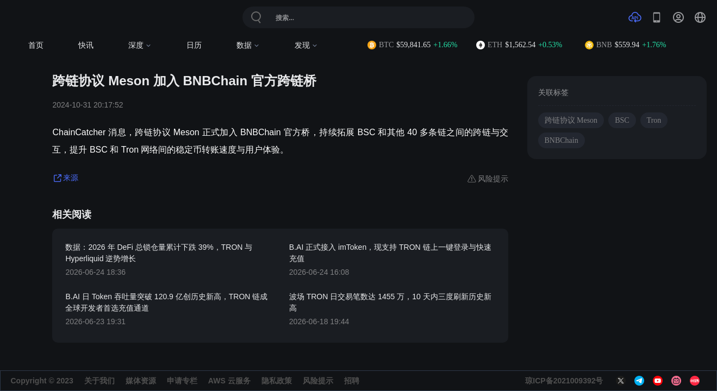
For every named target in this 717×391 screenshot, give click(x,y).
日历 (194, 45)
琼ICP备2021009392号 (564, 380)
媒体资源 (141, 380)
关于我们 (99, 380)
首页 (35, 45)
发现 (306, 45)
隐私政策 (276, 380)
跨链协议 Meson (571, 120)
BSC (622, 120)
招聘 (351, 380)
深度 (140, 45)
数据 (248, 45)
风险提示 (318, 380)
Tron (654, 120)
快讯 (85, 45)
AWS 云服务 (229, 380)
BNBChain (561, 140)
